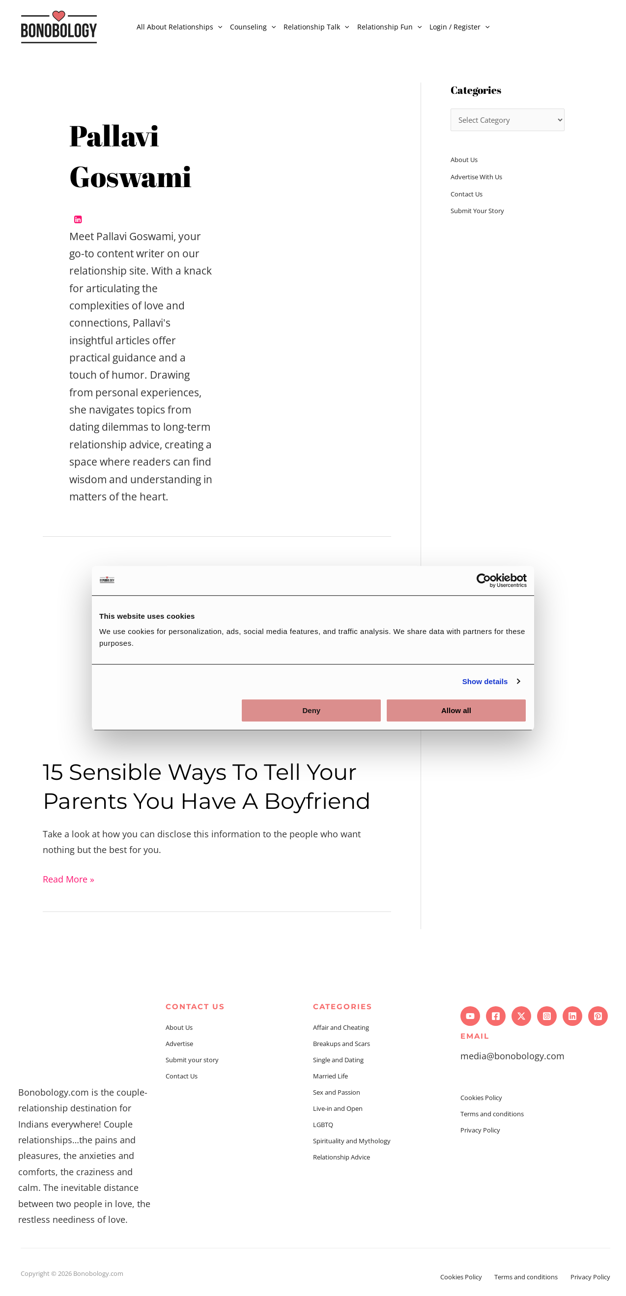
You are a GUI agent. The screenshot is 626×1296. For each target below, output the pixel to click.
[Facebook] (496, 1016)
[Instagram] (547, 1016)
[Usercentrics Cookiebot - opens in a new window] (484, 580)
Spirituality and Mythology (352, 1140)
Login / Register (459, 26)
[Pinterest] (598, 1016)
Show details (485, 681)
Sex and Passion (336, 1092)
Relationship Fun (389, 26)
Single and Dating (338, 1059)
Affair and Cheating (341, 1027)
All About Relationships (179, 26)
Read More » (68, 878)
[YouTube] (470, 1016)
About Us (464, 159)
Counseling (253, 26)
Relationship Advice (341, 1157)
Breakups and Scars (341, 1043)
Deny (312, 710)
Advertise (179, 1043)
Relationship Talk (316, 26)
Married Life (330, 1076)
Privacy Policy (480, 1130)
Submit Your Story (477, 210)
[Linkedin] (572, 1016)
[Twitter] (521, 1016)
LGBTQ (323, 1124)
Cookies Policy (481, 1097)
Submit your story (192, 1059)
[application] (217, 26)
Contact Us (467, 194)
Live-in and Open (338, 1108)
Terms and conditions (492, 1113)
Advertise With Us (476, 176)
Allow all (456, 710)
